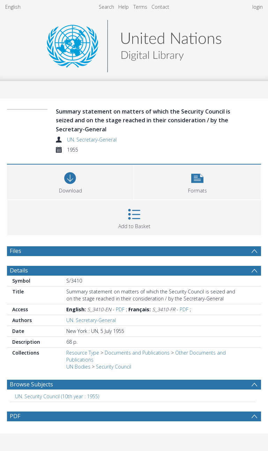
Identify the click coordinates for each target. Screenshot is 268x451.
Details (19, 270)
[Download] (70, 181)
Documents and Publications (137, 352)
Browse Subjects (31, 384)
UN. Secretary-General (92, 139)
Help (123, 6)
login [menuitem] (257, 6)
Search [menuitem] (106, 6)
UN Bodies (78, 366)
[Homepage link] (134, 44)
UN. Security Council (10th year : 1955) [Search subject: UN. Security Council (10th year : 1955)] (57, 396)
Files (15, 251)
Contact (160, 6)
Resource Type (82, 352)
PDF (120, 309)
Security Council (113, 366)
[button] (197, 181)
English (13, 6)
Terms (140, 6)
